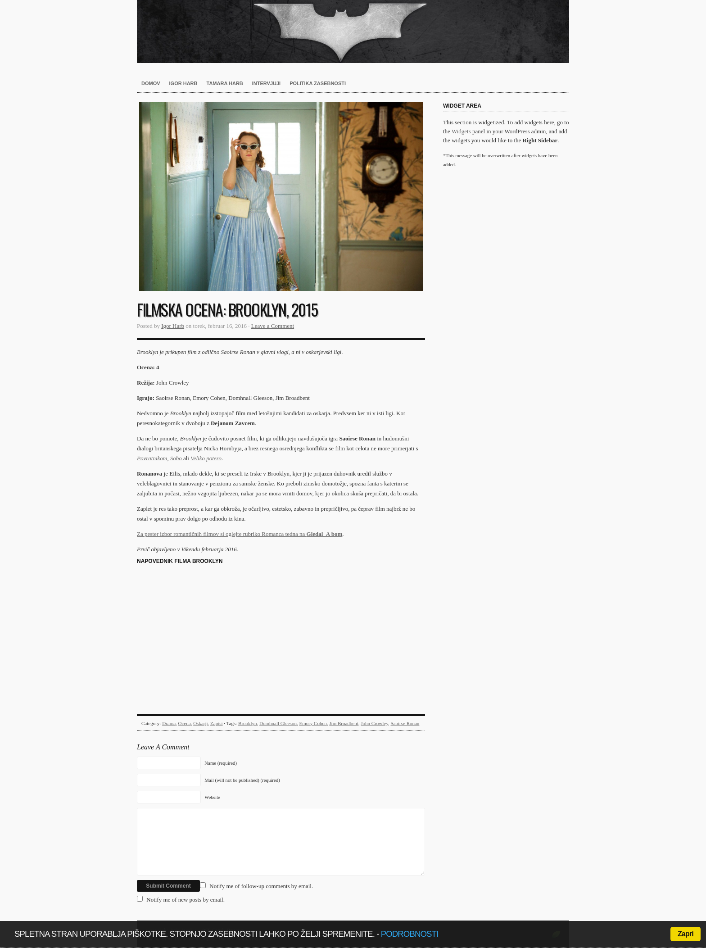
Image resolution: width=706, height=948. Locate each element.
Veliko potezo (206, 458)
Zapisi (216, 723)
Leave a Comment (272, 325)
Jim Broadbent (343, 723)
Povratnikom (152, 458)
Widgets (461, 131)
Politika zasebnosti (318, 83)
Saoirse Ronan (405, 723)
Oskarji (200, 723)
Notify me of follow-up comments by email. (261, 886)
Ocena (184, 723)
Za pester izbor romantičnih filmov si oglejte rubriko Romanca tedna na (239, 534)
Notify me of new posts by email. (185, 899)
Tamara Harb (225, 83)
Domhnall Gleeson (278, 723)
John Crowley (374, 723)
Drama (169, 723)
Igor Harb (183, 83)
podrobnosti (410, 934)
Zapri (685, 934)
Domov (150, 83)
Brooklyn (247, 723)
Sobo (176, 458)
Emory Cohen (312, 723)
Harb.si (353, 31)
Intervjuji (266, 83)
